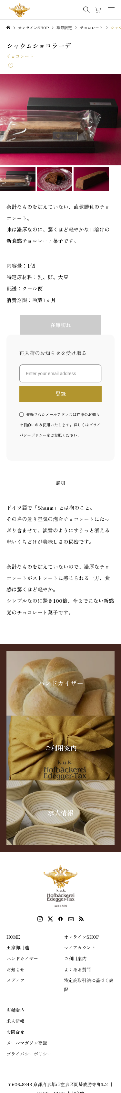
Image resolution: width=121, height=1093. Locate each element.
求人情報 (15, 1021)
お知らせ (15, 969)
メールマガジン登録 (26, 1043)
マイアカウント (80, 947)
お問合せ (15, 1031)
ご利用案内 (75, 958)
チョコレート (20, 56)
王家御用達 (17, 947)
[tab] (60, 483)
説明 (60, 483)
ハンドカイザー (22, 958)
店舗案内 (15, 1010)
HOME (13, 936)
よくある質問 (77, 969)
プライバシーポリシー (29, 1054)
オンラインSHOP (81, 936)
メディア (15, 980)
